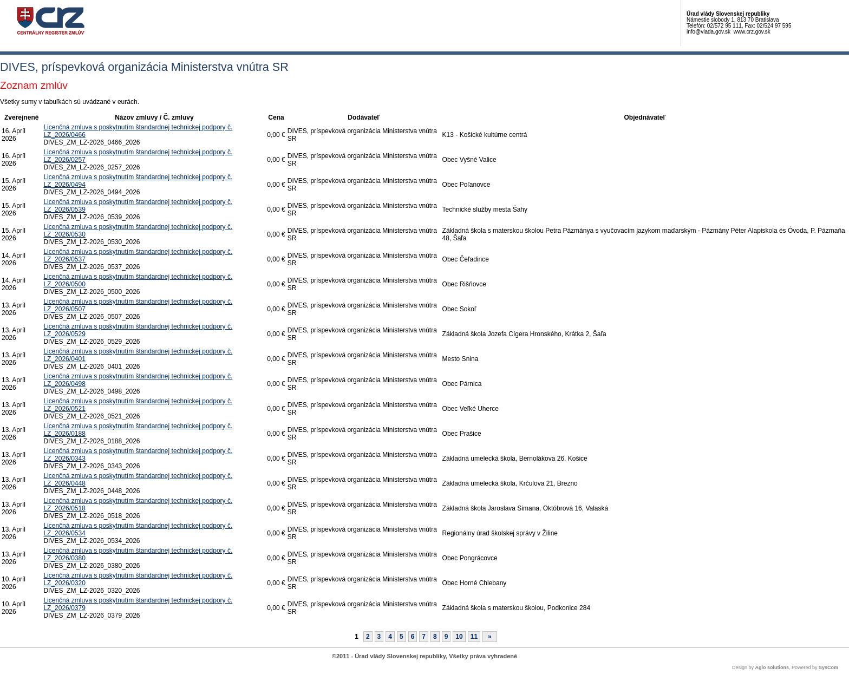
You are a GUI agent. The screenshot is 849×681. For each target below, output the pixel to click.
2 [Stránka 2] (368, 636)
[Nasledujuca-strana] (489, 636)
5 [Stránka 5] (401, 636)
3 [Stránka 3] (379, 636)
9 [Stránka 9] (446, 636)
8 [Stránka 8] (435, 636)
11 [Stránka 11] (474, 636)
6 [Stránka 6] (413, 636)
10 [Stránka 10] (458, 636)
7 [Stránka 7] (424, 636)
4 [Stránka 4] (390, 636)
